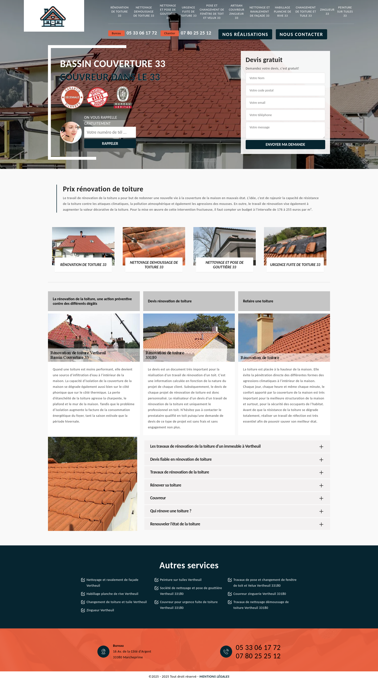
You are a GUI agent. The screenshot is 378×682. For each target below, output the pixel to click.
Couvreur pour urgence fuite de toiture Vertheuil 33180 (189, 605)
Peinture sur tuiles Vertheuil (181, 580)
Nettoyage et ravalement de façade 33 (260, 11)
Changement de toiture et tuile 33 (306, 11)
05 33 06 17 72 (142, 33)
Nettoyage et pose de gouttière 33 (168, 12)
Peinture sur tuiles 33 (345, 11)
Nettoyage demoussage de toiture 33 (144, 11)
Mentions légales (214, 677)
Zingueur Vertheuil (100, 610)
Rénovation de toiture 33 (119, 11)
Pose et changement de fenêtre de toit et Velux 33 (212, 12)
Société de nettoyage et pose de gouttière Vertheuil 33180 (191, 591)
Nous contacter (301, 34)
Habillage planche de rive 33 (282, 11)
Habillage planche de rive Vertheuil (112, 594)
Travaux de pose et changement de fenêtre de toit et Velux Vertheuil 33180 (265, 583)
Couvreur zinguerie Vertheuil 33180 (259, 594)
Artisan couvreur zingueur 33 (236, 12)
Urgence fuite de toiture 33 (188, 11)
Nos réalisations (245, 34)
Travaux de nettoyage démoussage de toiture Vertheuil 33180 (261, 605)
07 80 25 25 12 (196, 33)
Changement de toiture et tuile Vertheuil (117, 602)
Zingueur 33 (327, 11)
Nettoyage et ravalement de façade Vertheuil (112, 583)
